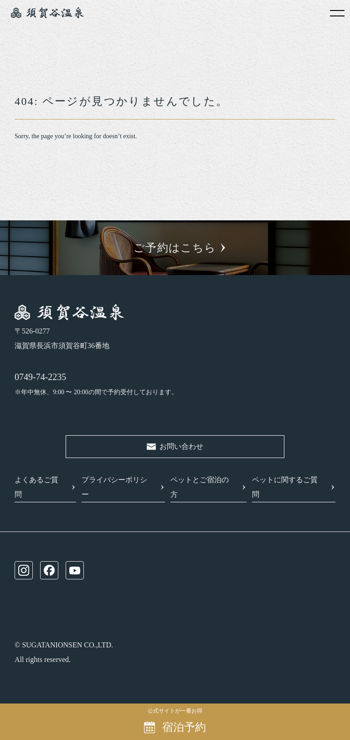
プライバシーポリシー (114, 487)
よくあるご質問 (36, 487)
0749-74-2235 (40, 377)
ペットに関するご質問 (285, 487)
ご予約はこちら (175, 248)
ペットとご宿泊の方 (199, 487)
